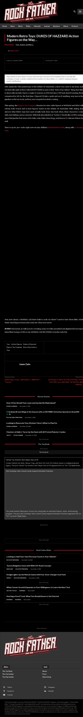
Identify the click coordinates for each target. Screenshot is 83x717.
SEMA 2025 (9, 569)
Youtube (10, 695)
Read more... (76, 465)
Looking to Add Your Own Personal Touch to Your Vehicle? (31, 556)
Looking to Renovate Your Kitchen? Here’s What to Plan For (31, 423)
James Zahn (14, 51)
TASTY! (8, 435)
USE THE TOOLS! (11, 590)
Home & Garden (11, 406)
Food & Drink (18, 435)
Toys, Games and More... (25, 45)
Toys (8, 350)
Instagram (51, 687)
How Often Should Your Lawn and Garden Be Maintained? (31, 403)
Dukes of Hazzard (29, 344)
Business (22, 590)
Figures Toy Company (27, 105)
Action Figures (16, 344)
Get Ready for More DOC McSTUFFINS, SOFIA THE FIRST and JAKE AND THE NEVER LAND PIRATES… (65, 382)
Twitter (9, 687)
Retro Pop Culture (30, 347)
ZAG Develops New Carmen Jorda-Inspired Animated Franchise (29, 471)
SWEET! (8, 578)
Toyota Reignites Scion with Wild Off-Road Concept (28, 566)
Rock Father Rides (12, 560)
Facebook (10, 691)
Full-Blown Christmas (14, 417)
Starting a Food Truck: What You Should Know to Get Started (32, 596)
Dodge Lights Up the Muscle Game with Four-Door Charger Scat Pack (36, 574)
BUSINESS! (9, 599)
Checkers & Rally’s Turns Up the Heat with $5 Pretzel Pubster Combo (36, 432)
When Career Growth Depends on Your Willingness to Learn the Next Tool (38, 587)
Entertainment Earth (56, 127)
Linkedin (51, 691)
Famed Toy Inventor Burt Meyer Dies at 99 (22, 460)
